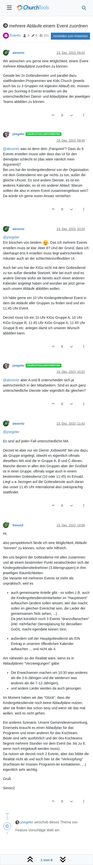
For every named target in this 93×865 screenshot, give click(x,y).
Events (15, 35)
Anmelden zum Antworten (70, 36)
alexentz (18, 53)
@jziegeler (11, 237)
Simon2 (17, 525)
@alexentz (11, 149)
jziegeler (18, 134)
